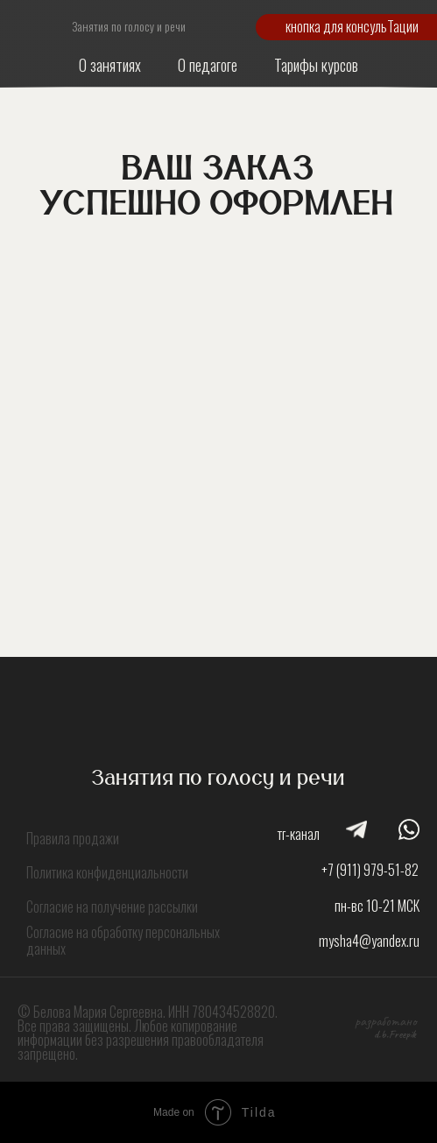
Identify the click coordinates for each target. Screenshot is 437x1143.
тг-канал (299, 833)
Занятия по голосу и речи (129, 26)
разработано (386, 1021)
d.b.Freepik (395, 1034)
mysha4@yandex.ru (369, 940)
